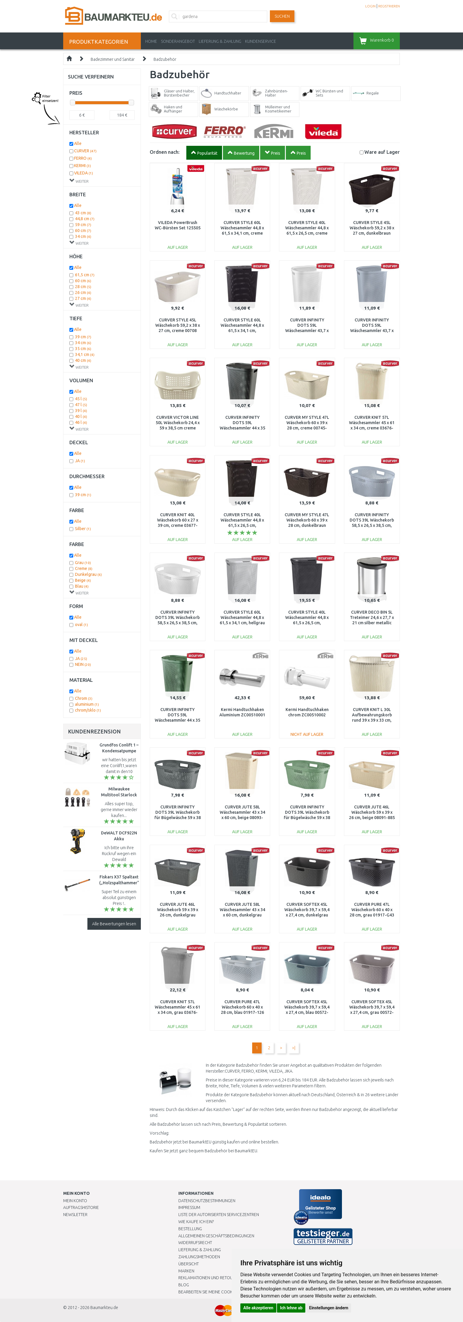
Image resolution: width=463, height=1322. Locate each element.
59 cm (83, 224)
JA (80, 460)
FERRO (83, 158)
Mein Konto (75, 1200)
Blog (183, 1284)
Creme (83, 568)
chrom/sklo (88, 710)
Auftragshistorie (81, 1207)
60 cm (83, 230)
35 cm (83, 348)
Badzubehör (165, 59)
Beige (83, 580)
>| (293, 1047)
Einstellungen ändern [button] (328, 1307)
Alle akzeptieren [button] (258, 1307)
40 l (81, 416)
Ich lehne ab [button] (291, 1307)
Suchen (282, 16)
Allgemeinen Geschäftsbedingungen (216, 1235)
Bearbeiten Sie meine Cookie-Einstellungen (222, 1292)
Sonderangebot (178, 41)
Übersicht (188, 1263)
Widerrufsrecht (195, 1242)
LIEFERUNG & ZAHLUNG (220, 41)
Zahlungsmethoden (199, 1256)
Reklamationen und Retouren (209, 1277)
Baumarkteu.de (104, 1307)
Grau (83, 562)
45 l (81, 398)
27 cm (83, 298)
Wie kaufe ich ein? (196, 1221)
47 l (81, 404)
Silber (83, 528)
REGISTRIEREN (389, 6)
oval (81, 624)
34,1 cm (84, 354)
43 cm (83, 212)
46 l (81, 422)
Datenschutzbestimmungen (206, 1200)
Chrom (83, 698)
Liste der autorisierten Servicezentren (218, 1214)
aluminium (87, 704)
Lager (382, 152)
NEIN (83, 664)
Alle (77, 143)
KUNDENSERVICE (260, 41)
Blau (82, 586)
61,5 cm (84, 274)
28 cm (83, 286)
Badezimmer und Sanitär (113, 59)
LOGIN (370, 6)
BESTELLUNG (190, 1228)
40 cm (83, 360)
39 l (81, 410)
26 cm (83, 292)
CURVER (85, 150)
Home (151, 41)
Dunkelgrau (88, 574)
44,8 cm (84, 218)
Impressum (189, 1207)
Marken (186, 1271)
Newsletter (75, 1214)
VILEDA (83, 173)
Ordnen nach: (165, 152)
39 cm (83, 336)
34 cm (83, 236)
